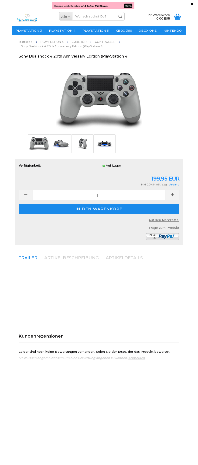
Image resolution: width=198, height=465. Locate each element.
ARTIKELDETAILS (124, 257)
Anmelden (136, 358)
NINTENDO (173, 30)
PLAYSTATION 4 (62, 30)
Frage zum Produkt (164, 227)
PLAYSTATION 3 (29, 30)
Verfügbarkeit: (30, 165)
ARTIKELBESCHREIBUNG (71, 257)
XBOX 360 (124, 30)
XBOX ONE (148, 30)
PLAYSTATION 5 (95, 30)
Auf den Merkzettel (164, 220)
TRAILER (28, 257)
